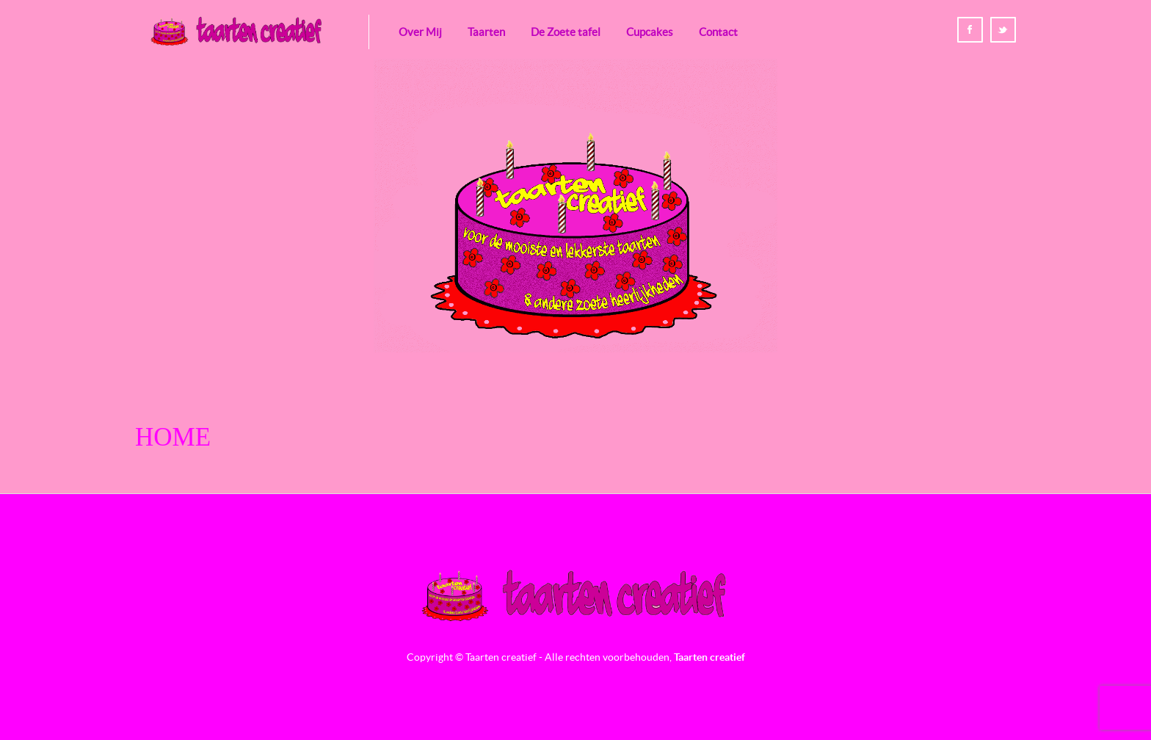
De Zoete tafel (565, 32)
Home (173, 437)
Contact (718, 32)
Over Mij (420, 32)
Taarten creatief (709, 657)
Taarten (486, 32)
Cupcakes (649, 32)
